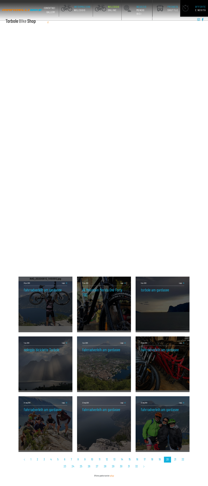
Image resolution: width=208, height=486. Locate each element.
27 (90, 460)
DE (55, 22)
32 (126, 460)
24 (183, 454)
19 (148, 454)
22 (169, 454)
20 (155, 454)
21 (162, 454)
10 (86, 454)
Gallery (54, 12)
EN (52, 22)
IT (48, 22)
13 (106, 454)
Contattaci (53, 8)
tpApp (112, 469)
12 (99, 454)
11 (93, 454)
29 (105, 460)
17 (134, 454)
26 (83, 460)
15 (120, 454)
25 (75, 460)
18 (141, 454)
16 (127, 454)
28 (97, 460)
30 (112, 460)
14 (113, 454)
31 (119, 460)
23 (176, 454)
